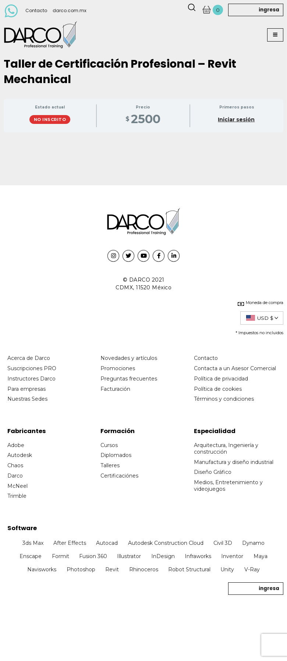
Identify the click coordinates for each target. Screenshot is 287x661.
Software (22, 528)
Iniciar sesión (236, 120)
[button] (275, 35)
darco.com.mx (69, 10)
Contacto (36, 10)
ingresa (269, 9)
